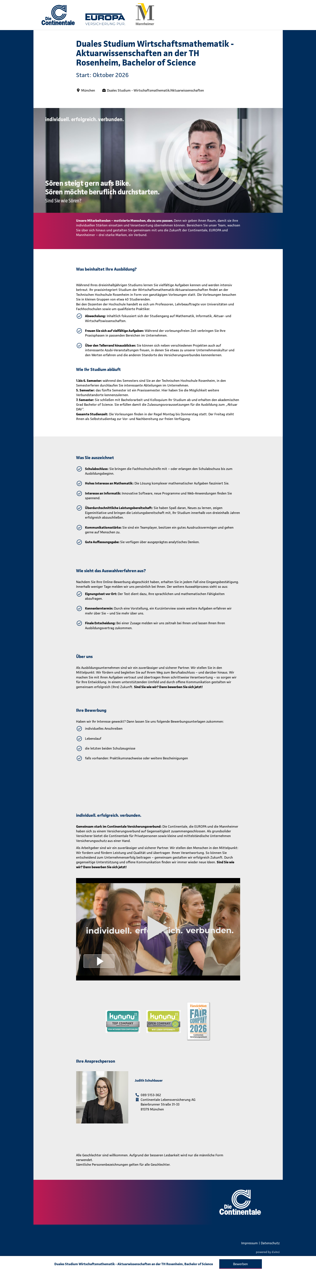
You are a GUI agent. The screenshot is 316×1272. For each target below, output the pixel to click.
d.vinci (276, 1252)
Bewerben (240, 1264)
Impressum (249, 1243)
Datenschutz (270, 1243)
